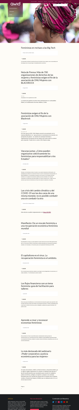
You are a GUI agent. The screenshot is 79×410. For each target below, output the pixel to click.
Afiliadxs (56, 1)
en (66, 1)
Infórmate (11, 11)
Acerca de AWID (34, 1)
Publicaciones (40, 1)
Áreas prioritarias (13, 8)
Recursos (45, 1)
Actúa (10, 14)
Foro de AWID (50, 1)
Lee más (24, 58)
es (70, 1)
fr (68, 1)
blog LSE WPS (47, 212)
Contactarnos (61, 1)
